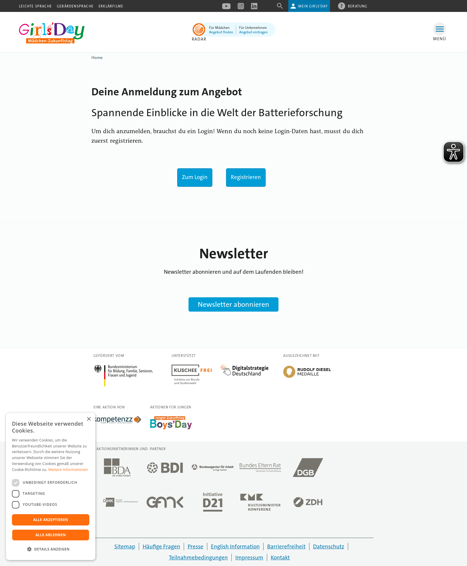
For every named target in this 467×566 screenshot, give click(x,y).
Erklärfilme (111, 6)
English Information (235, 546)
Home (96, 57)
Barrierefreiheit (286, 546)
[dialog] (50, 486)
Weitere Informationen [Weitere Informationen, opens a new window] (68, 469)
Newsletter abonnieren (233, 304)
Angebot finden (221, 32)
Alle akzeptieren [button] (50, 519)
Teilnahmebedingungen (198, 557)
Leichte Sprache (35, 6)
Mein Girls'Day (313, 6)
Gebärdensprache (75, 6)
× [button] (88, 419)
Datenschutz (328, 546)
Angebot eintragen (253, 32)
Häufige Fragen (161, 546)
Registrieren (246, 177)
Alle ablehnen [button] (50, 534)
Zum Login (195, 177)
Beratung (358, 6)
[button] (50, 549)
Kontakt (280, 557)
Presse (195, 546)
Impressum (249, 557)
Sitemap (124, 546)
